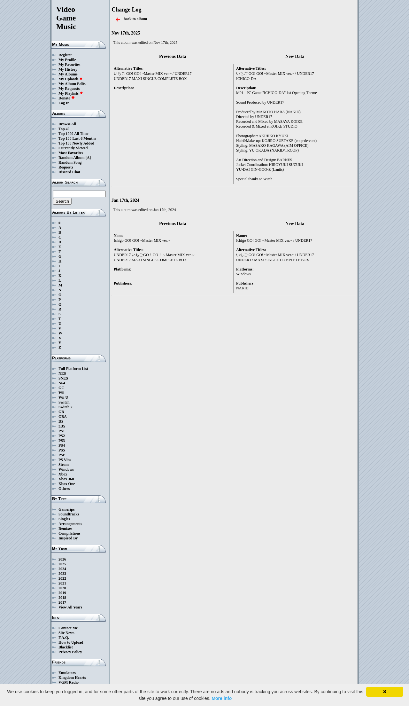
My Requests (69, 88)
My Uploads (70, 79)
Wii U (63, 397)
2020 (62, 588)
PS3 (61, 440)
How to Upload (70, 642)
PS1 (61, 431)
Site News (66, 633)
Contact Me (68, 628)
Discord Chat (69, 172)
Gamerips (66, 509)
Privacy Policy (70, 652)
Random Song (69, 162)
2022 (62, 578)
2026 (62, 559)
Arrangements (70, 524)
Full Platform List (73, 368)
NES (62, 373)
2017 (62, 602)
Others (64, 488)
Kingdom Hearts (72, 677)
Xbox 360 (66, 479)
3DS (61, 426)
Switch (64, 402)
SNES (63, 378)
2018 (62, 597)
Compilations (69, 533)
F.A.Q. (63, 637)
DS (60, 421)
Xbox (62, 474)
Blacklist (65, 647)
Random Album (71, 157)
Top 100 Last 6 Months (77, 138)
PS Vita (64, 460)
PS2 (61, 436)
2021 (62, 583)
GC (61, 388)
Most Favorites (70, 153)
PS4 (61, 445)
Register (65, 55)
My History (67, 69)
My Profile (67, 60)
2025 (62, 564)
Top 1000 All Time (73, 133)
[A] (88, 157)
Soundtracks (68, 514)
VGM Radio (68, 682)
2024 (62, 569)
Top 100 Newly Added (76, 143)
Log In (63, 103)
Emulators (67, 673)
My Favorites (69, 64)
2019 (62, 593)
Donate (66, 98)
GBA (62, 416)
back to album (135, 19)
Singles (64, 519)
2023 (62, 573)
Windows (66, 469)
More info (222, 698)
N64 (61, 383)
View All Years (70, 607)
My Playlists (70, 93)
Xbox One (66, 484)
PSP (61, 455)
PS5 (61, 450)
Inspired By (68, 538)
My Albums (68, 74)
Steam (63, 464)
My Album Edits (72, 84)
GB (61, 412)
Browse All (67, 124)
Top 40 (64, 129)
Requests (65, 167)
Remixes (65, 528)
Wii (61, 392)
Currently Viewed (73, 148)
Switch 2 (65, 407)
